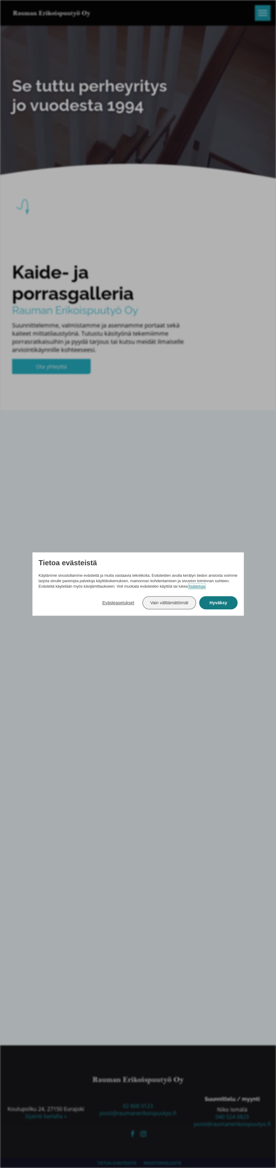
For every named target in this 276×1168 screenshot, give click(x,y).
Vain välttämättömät (169, 602)
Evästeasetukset (118, 602)
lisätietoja (197, 586)
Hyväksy (218, 602)
